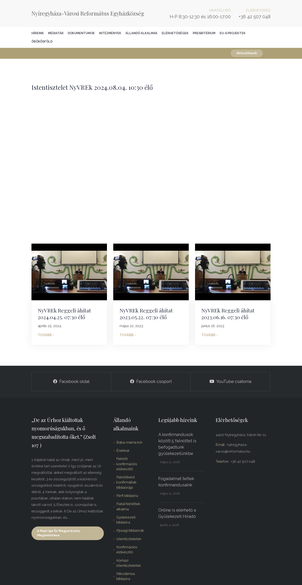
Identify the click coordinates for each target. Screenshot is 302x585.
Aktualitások (246, 53)
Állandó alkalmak (141, 33)
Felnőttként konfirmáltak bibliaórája (126, 482)
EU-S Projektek (233, 33)
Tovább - (46, 335)
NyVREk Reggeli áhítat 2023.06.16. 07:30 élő (228, 314)
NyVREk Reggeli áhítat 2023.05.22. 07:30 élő (146, 314)
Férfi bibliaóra (127, 496)
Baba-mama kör (129, 442)
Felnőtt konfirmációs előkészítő (126, 464)
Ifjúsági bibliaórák (130, 530)
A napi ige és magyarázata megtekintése (58, 533)
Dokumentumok (81, 33)
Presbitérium (204, 33)
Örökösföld (41, 41)
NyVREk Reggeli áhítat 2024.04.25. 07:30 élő (64, 314)
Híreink (37, 33)
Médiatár (56, 33)
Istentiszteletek (128, 539)
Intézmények (110, 33)
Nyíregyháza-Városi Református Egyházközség (87, 13)
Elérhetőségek (175, 33)
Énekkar (123, 450)
